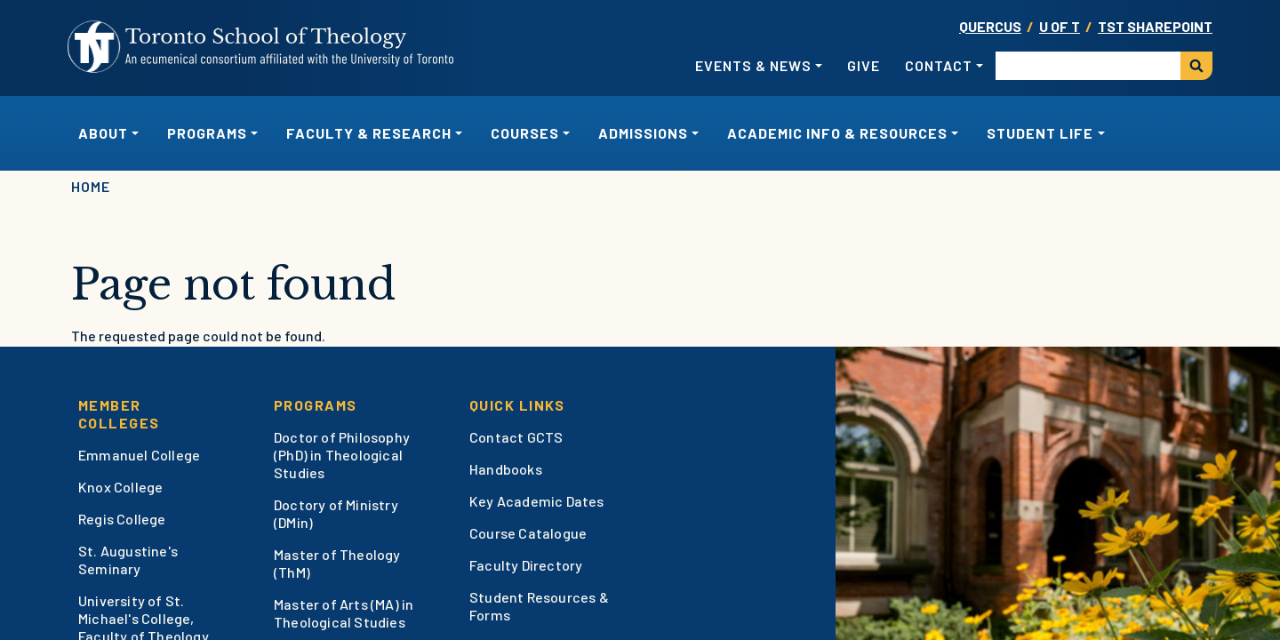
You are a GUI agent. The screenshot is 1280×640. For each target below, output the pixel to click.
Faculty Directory (525, 564)
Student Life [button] (1040, 132)
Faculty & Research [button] (369, 132)
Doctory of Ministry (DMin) (336, 513)
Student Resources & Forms (539, 605)
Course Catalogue (528, 532)
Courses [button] (525, 132)
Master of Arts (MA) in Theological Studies (343, 613)
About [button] (103, 132)
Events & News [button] (753, 65)
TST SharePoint (1155, 26)
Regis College (122, 518)
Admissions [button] (643, 132)
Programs (315, 404)
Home (90, 186)
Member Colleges (119, 413)
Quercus (990, 26)
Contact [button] (938, 65)
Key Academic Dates (536, 500)
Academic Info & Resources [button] (837, 132)
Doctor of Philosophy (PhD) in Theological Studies (342, 454)
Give (863, 65)
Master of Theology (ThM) (337, 563)
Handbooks (505, 468)
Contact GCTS (516, 436)
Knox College (120, 486)
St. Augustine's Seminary (128, 559)
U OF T (1059, 26)
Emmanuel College (139, 454)
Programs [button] (207, 132)
